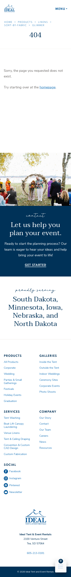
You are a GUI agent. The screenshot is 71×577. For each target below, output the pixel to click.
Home (8, 22)
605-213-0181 (35, 553)
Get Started (35, 265)
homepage (47, 87)
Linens (43, 22)
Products (25, 22)
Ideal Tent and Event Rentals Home (9, 8)
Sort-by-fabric (15, 25)
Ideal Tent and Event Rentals (35, 517)
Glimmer (38, 25)
